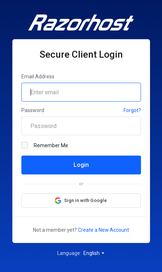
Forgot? (132, 110)
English (94, 253)
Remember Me (44, 145)
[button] (81, 200)
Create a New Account (103, 230)
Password (32, 110)
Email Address (37, 76)
